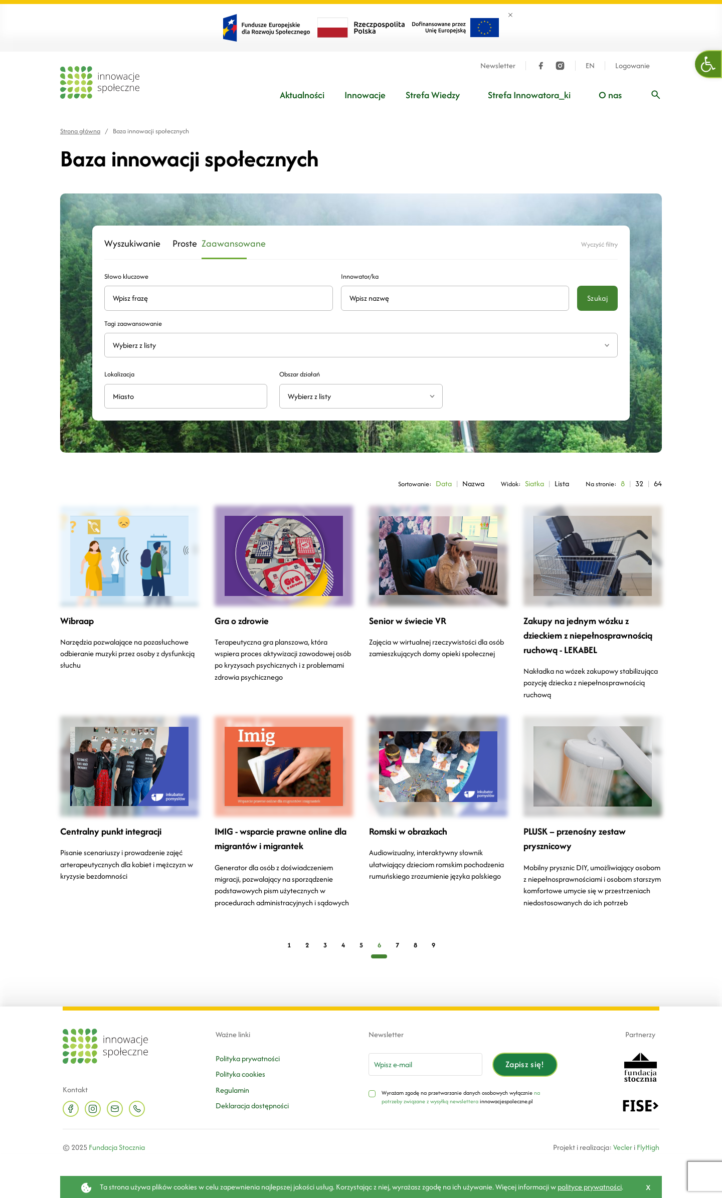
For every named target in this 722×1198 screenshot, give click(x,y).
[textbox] (357, 396)
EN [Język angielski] (590, 66)
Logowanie (632, 66)
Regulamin (232, 1090)
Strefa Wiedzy (433, 95)
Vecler (622, 1147)
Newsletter (497, 66)
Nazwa (473, 483)
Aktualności (302, 95)
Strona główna (80, 131)
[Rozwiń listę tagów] (607, 345)
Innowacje (365, 95)
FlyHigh (648, 1147)
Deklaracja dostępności (252, 1105)
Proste (181, 244)
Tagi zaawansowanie (133, 323)
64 (658, 483)
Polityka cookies (240, 1074)
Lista (562, 483)
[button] (708, 64)
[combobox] (360, 396)
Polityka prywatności (248, 1058)
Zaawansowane (224, 244)
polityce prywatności (590, 1186)
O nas (610, 95)
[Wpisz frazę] (656, 95)
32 (639, 483)
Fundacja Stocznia (117, 1147)
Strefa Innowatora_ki (529, 95)
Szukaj (597, 298)
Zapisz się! (525, 1064)
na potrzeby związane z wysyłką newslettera (461, 1097)
